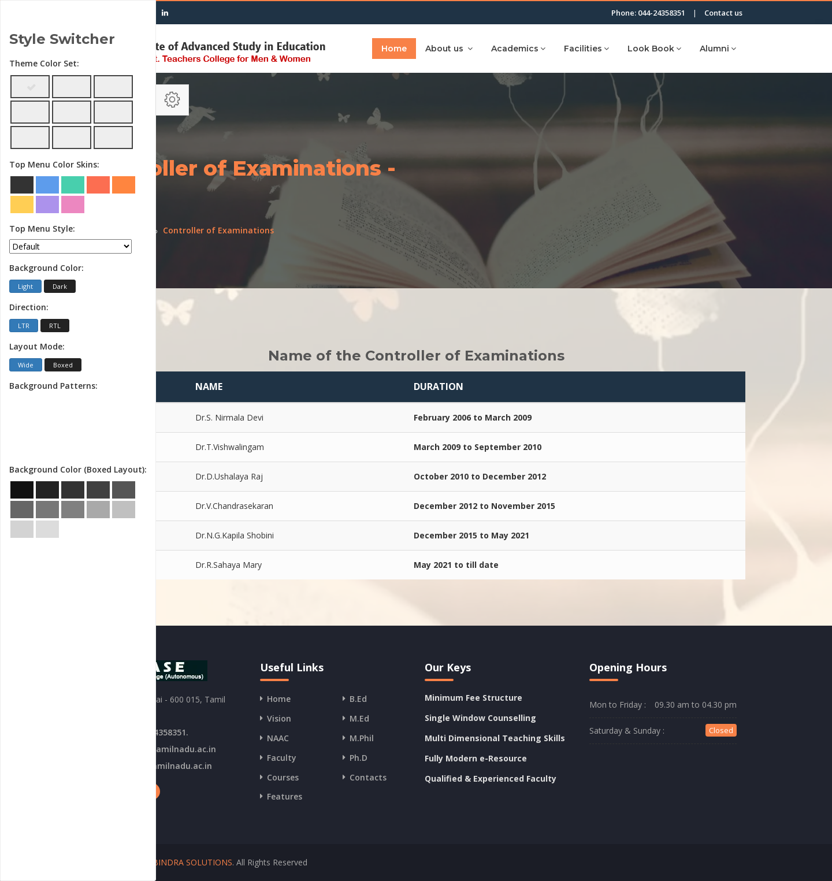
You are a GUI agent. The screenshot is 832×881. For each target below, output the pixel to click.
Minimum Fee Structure (473, 697)
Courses (283, 777)
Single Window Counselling (480, 717)
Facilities (586, 48)
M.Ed (359, 718)
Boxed (63, 364)
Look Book (654, 48)
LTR (23, 325)
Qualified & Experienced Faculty (490, 778)
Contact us (723, 13)
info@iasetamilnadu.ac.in (164, 749)
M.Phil (362, 738)
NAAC (278, 738)
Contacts (368, 777)
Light (25, 286)
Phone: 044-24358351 (648, 13)
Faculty (281, 757)
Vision (279, 718)
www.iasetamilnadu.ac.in (161, 765)
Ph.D (358, 757)
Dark (60, 286)
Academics (518, 48)
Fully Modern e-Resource (476, 758)
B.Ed (358, 698)
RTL (55, 325)
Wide (26, 364)
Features (284, 796)
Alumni (718, 48)
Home (394, 48)
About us (449, 48)
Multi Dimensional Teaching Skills (495, 738)
